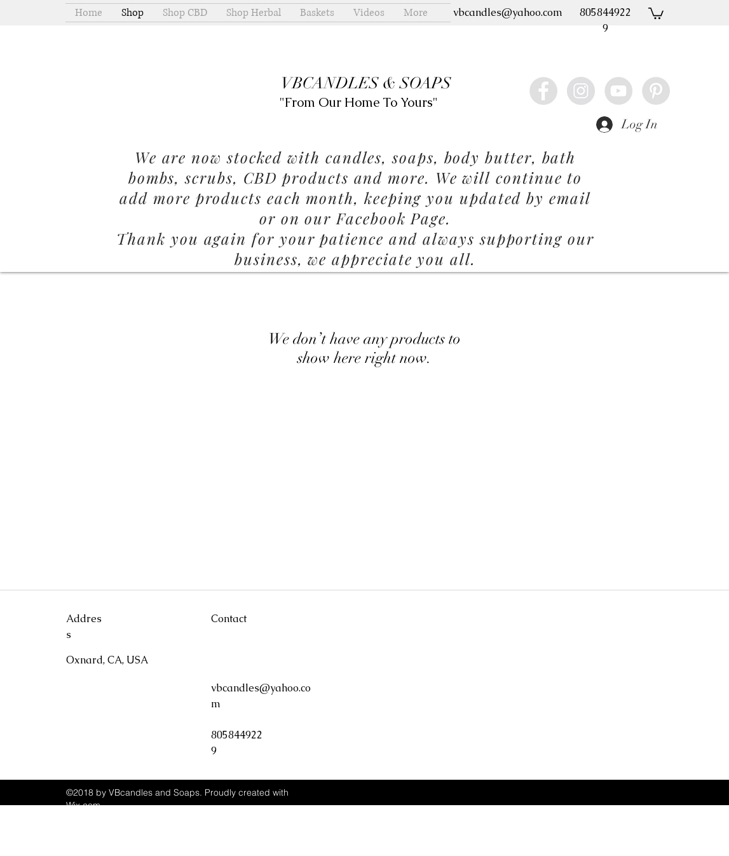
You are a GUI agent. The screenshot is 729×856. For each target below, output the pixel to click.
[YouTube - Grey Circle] (618, 91)
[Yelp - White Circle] (693, 91)
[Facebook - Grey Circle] (543, 91)
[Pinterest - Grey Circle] (656, 91)
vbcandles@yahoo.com (507, 12)
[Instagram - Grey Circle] (581, 91)
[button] (656, 12)
